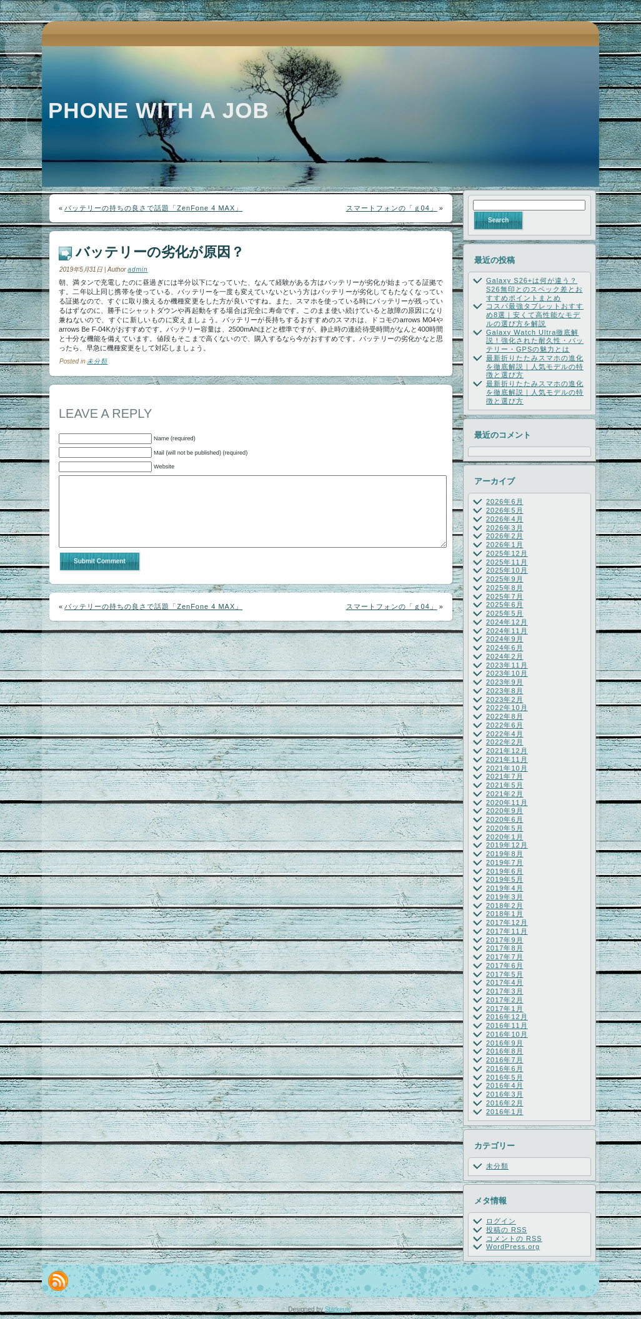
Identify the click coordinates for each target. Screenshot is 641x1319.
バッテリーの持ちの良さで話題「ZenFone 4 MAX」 (153, 208)
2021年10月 (507, 768)
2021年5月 (505, 785)
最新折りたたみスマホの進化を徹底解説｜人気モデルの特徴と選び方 (535, 366)
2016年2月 (505, 1103)
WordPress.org (513, 1246)
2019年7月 (505, 862)
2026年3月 (505, 527)
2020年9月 (505, 810)
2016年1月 (505, 1111)
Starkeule (338, 1309)
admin (137, 269)
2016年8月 (505, 1051)
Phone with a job (158, 110)
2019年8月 (505, 853)
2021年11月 (507, 759)
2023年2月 (505, 699)
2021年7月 (505, 776)
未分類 (97, 361)
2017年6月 (505, 965)
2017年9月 (505, 940)
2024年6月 (505, 647)
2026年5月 (505, 510)
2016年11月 (507, 1025)
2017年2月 (505, 1000)
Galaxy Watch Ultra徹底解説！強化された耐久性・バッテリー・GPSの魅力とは (535, 341)
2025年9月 (505, 579)
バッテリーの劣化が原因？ (160, 252)
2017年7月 (505, 957)
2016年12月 (507, 1016)
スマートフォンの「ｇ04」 (391, 208)
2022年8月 (505, 716)
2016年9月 (505, 1043)
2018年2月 (505, 905)
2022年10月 (507, 707)
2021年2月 (505, 794)
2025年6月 (505, 604)
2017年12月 (507, 922)
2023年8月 (505, 690)
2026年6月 (505, 501)
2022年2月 (505, 742)
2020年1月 (505, 837)
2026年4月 (505, 519)
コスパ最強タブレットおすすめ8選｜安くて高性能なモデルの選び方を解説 (535, 314)
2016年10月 (507, 1034)
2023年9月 (505, 682)
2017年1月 (505, 1008)
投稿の (506, 1229)
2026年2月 (505, 536)
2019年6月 (505, 871)
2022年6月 (505, 725)
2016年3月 (505, 1094)
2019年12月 (507, 845)
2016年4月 (505, 1085)
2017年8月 (505, 948)
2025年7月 (505, 596)
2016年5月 (505, 1077)
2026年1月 (505, 544)
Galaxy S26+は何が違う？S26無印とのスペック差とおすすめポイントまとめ (534, 289)
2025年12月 (507, 553)
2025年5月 (505, 613)
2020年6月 (505, 819)
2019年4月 (505, 888)
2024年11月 (507, 631)
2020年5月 (505, 828)
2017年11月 (507, 931)
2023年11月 (507, 665)
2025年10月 (507, 570)
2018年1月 (505, 913)
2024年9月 (505, 639)
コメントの (514, 1238)
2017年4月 (505, 982)
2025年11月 (507, 562)
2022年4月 (505, 734)
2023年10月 (507, 673)
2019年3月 (505, 897)
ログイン (501, 1221)
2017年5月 (505, 974)
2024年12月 (507, 622)
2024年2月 (505, 656)
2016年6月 (505, 1068)
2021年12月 (507, 750)
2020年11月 (507, 802)
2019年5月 (505, 879)
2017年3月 (505, 991)
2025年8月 (505, 587)
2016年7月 (505, 1060)
